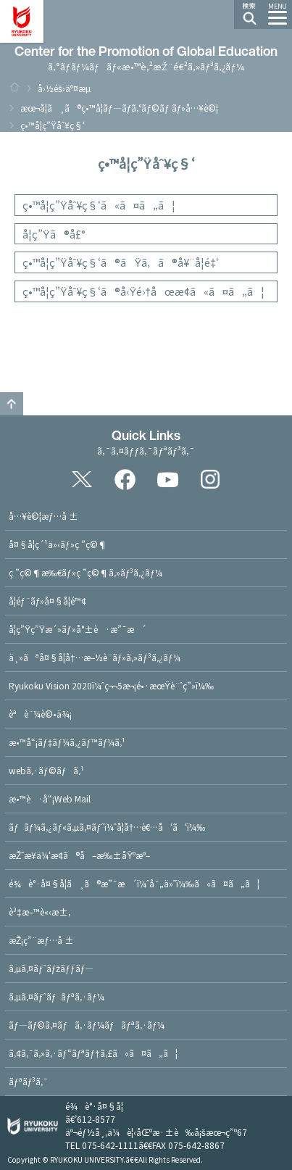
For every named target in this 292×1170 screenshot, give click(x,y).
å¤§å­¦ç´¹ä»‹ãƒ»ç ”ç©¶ (58, 544)
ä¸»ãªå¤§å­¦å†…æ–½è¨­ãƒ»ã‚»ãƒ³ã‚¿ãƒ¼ (94, 657)
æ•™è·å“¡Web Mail (50, 798)
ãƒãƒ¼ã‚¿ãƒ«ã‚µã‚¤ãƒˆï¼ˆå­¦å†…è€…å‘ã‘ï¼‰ (107, 827)
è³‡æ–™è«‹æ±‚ (39, 911)
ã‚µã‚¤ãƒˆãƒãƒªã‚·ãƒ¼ (56, 996)
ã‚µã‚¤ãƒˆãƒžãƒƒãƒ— (51, 968)
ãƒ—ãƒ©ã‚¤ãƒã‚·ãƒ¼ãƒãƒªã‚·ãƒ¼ (86, 1024)
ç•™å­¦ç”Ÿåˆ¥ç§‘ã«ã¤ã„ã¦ (98, 204)
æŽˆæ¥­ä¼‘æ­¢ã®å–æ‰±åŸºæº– (79, 855)
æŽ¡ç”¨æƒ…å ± (41, 940)
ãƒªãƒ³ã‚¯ (28, 1081)
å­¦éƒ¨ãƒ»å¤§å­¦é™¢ (47, 600)
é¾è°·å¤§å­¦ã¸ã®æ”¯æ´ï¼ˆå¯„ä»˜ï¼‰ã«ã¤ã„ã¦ (134, 883)
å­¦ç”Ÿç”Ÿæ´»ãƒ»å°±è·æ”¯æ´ (77, 629)
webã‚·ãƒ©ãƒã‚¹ (46, 770)
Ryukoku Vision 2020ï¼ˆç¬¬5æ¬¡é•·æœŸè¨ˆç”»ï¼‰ (111, 685)
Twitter (81, 479)
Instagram (210, 479)
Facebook (124, 479)
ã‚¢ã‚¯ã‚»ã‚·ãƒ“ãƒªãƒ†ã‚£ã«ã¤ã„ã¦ (93, 1053)
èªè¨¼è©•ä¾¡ (40, 714)
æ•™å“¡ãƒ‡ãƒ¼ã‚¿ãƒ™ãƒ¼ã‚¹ (67, 742)
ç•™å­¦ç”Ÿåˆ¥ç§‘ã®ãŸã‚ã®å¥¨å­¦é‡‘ (120, 262)
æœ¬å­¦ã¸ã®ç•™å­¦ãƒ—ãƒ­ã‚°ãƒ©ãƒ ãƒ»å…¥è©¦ (119, 107)
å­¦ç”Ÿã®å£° (53, 233)
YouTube (167, 479)
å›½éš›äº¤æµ (68, 88)
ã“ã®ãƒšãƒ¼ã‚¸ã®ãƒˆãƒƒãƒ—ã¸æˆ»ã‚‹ (11, 403)
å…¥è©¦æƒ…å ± (43, 516)
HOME (14, 87)
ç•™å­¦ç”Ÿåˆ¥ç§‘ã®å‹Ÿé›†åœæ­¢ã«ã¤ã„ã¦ (143, 291)
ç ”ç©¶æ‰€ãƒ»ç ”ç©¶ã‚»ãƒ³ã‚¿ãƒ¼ (85, 572)
